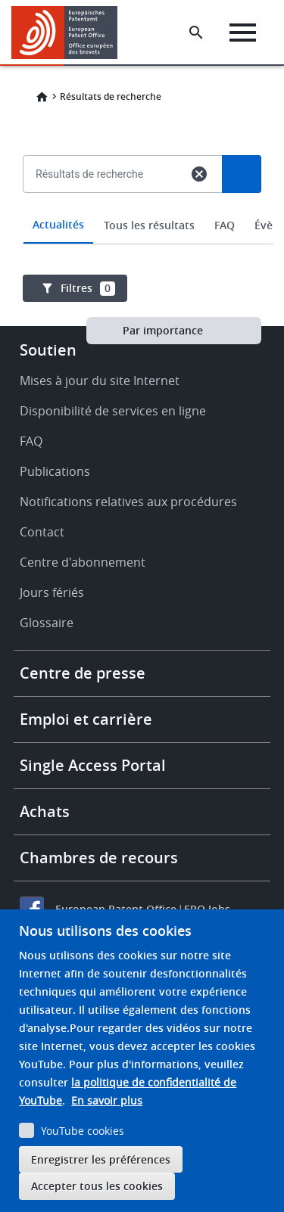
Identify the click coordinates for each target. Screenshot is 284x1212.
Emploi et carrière (86, 719)
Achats (45, 811)
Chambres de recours (99, 857)
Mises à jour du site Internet (99, 380)
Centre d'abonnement (82, 562)
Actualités (58, 224)
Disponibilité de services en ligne (113, 410)
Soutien (48, 350)
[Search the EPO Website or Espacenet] (196, 32)
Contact (42, 532)
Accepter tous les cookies (97, 1186)
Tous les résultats (149, 225)
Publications (55, 471)
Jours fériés (52, 592)
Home (41, 97)
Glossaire (46, 622)
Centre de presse (82, 673)
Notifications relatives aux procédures (128, 501)
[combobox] (142, 209)
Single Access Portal (93, 765)
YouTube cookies (82, 1130)
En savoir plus (106, 1100)
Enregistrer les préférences (100, 1159)
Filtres (88, 288)
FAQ (224, 225)
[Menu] (243, 32)
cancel (199, 174)
